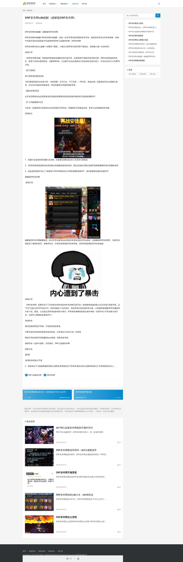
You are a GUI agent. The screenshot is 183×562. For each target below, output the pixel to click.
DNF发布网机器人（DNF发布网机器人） (143, 27)
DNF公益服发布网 (34, 375)
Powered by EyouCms (68, 555)
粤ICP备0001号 (81, 555)
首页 (45, 4)
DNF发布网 (51, 375)
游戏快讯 (53, 4)
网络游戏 (65, 4)
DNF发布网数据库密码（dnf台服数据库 (76, 450)
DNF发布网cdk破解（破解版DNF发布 (141, 56)
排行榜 (85, 4)
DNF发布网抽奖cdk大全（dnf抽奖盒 (74, 496)
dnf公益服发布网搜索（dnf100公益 (141, 52)
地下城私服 (132, 74)
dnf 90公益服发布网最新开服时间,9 (74, 427)
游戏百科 (76, 4)
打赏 (69, 559)
